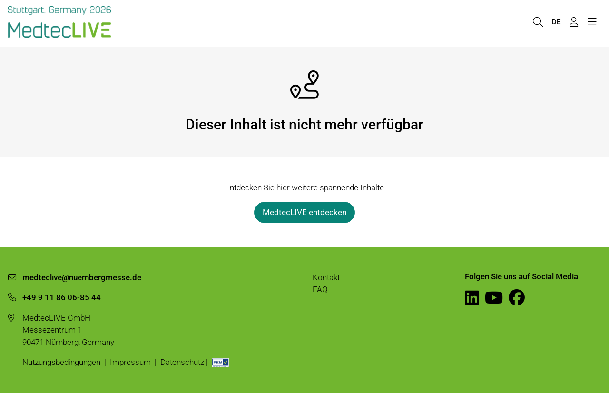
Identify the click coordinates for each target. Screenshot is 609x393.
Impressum (130, 362)
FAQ (320, 289)
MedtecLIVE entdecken (304, 212)
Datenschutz (182, 362)
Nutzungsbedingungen (61, 362)
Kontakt (326, 277)
